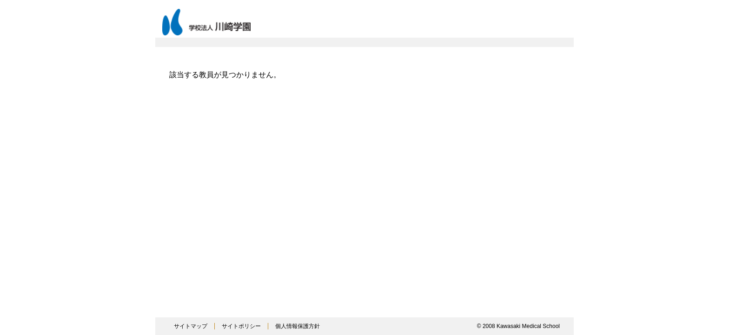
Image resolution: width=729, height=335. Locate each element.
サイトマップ (190, 326)
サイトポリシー (241, 326)
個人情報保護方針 (297, 326)
